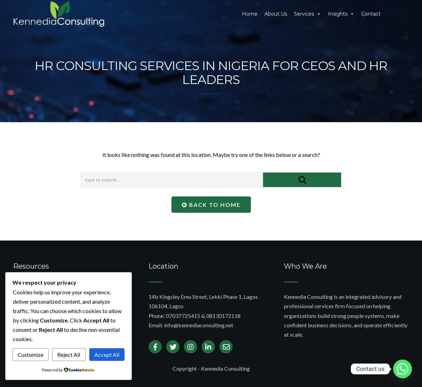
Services (307, 14)
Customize (30, 354)
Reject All (68, 354)
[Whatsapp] (402, 369)
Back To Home (211, 204)
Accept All (106, 354)
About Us (275, 14)
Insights (341, 14)
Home (250, 14)
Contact (371, 14)
